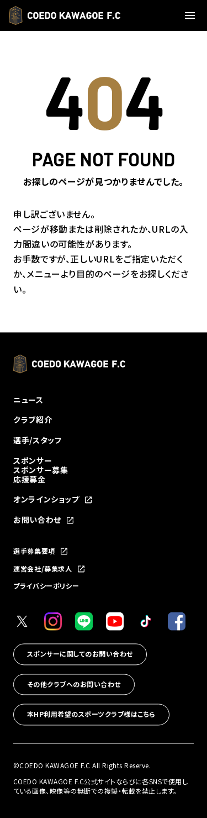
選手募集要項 (40, 551)
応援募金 (29, 479)
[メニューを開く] (191, 15)
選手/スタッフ (37, 440)
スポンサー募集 (40, 469)
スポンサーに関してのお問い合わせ (80, 653)
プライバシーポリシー (46, 586)
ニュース (28, 399)
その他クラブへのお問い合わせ (74, 684)
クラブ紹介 (32, 420)
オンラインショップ (53, 500)
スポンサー (32, 460)
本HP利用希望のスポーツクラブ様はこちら (91, 714)
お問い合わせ (44, 520)
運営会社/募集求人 (49, 569)
